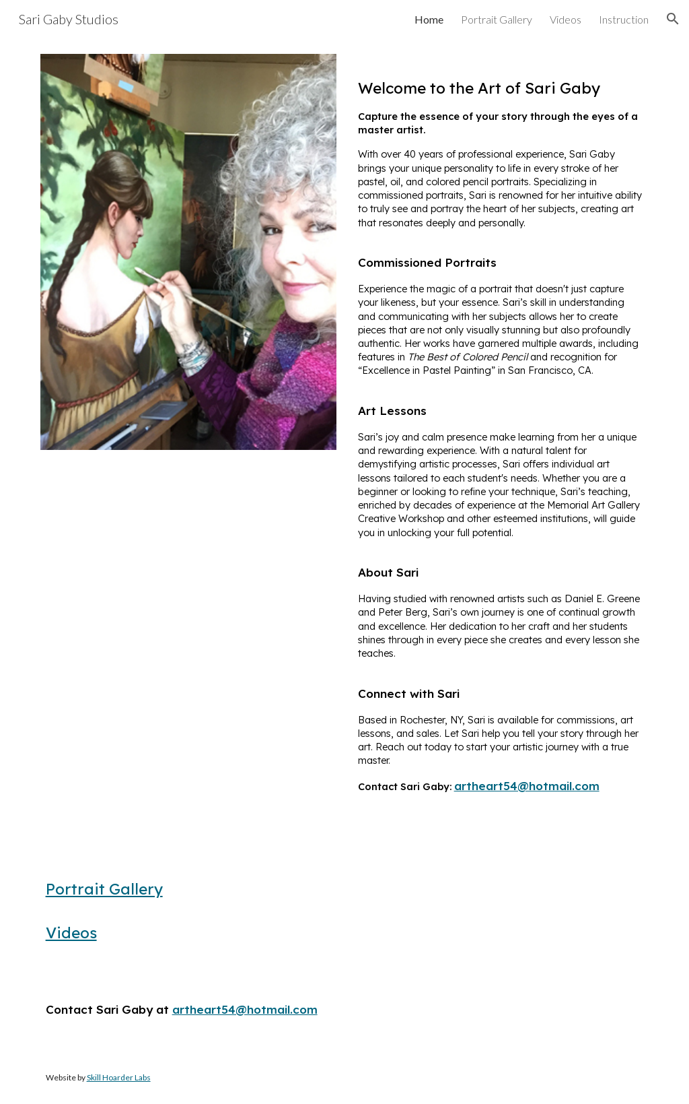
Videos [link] (565, 19)
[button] (673, 19)
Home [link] (428, 19)
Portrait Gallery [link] (496, 19)
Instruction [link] (624, 19)
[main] (501, 438)
